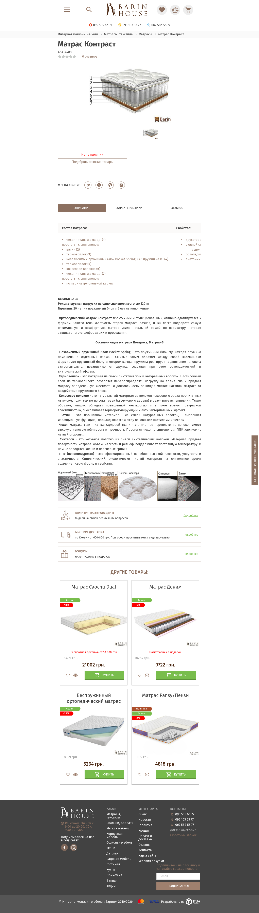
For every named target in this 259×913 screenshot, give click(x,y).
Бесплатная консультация (255, 460)
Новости (144, 820)
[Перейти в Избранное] (162, 10)
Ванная (112, 881)
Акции (111, 886)
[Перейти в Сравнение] (175, 10)
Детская (112, 853)
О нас (142, 814)
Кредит (143, 830)
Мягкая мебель (117, 828)
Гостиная (113, 864)
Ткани (110, 848)
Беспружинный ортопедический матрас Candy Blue (94, 701)
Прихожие (114, 875)
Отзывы (144, 845)
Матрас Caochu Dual (93, 587)
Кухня (110, 870)
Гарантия (145, 825)
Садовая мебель (118, 859)
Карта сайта (147, 855)
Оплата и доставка (145, 837)
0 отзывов (90, 56)
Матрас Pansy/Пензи (165, 695)
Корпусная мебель (114, 835)
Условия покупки (151, 861)
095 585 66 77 (184, 814)
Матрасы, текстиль (113, 816)
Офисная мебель (119, 842)
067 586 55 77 (184, 824)
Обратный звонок (183, 835)
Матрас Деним (165, 587)
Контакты (145, 850)
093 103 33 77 (184, 819)
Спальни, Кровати (120, 823)
